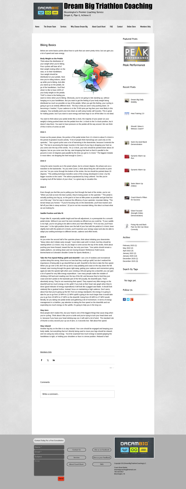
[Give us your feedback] (101, 457)
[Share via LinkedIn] (54, 360)
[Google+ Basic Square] (131, 299)
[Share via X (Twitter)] (47, 360)
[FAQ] (101, 464)
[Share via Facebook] (41, 360)
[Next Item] (146, 54)
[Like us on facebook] (101, 450)
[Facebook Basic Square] (124, 299)
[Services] (76, 457)
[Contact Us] (76, 450)
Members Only (46, 352)
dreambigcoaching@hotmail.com (125, 470)
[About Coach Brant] (76, 464)
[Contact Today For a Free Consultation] (49, 440)
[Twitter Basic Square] (128, 299)
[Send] (61, 479)
